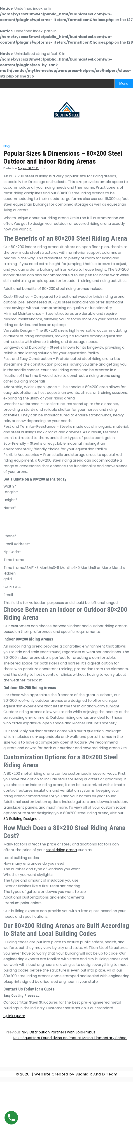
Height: (10, 499)
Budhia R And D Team (96, 1074)
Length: (10, 492)
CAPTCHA (12, 586)
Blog (6, 146)
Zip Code (12, 551)
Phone (9, 536)
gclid (7, 579)
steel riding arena (61, 849)
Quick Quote (14, 1016)
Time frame (13, 559)
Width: (9, 486)
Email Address (16, 544)
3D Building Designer (21, 818)
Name (9, 507)
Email (8, 594)
